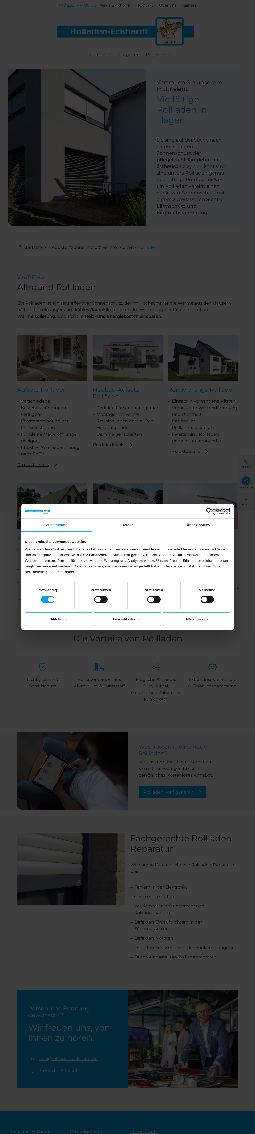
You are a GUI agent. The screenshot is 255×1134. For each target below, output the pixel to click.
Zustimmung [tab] (56, 525)
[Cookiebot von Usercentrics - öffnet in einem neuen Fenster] (209, 511)
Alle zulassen (196, 619)
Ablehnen (58, 619)
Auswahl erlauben (127, 619)
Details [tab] (128, 525)
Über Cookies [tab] (198, 525)
